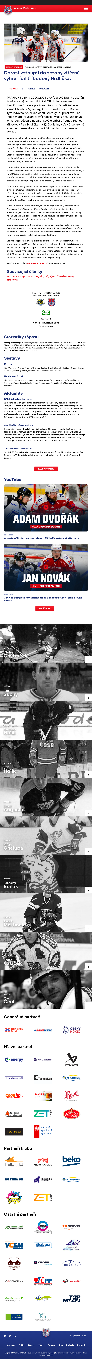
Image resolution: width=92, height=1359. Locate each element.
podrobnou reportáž (37, 263)
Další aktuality (46, 469)
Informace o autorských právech (68, 1353)
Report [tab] (13, 88)
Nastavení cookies (46, 1355)
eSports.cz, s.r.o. (47, 1353)
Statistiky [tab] (28, 88)
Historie (70, 1345)
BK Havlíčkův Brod (26, 8)
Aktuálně (11, 1345)
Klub (61, 1345)
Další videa (44, 608)
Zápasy (31, 1345)
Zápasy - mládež (14, 67)
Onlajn (44, 88)
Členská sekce (78, 1336)
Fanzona (51, 1345)
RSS (84, 1353)
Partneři (81, 1345)
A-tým (22, 1345)
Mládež (41, 1345)
